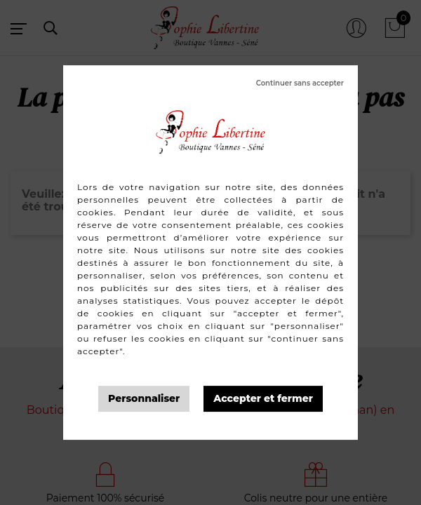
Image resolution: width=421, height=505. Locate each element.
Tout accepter (263, 399)
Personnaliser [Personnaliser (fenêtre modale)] (144, 398)
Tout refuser (300, 83)
